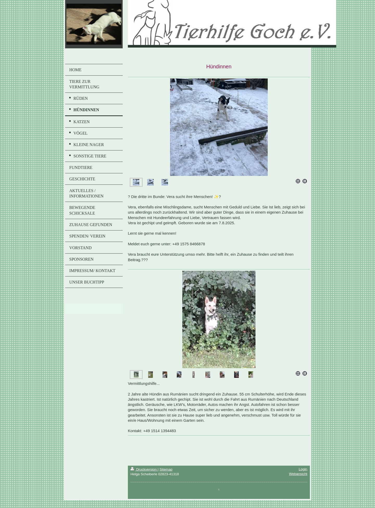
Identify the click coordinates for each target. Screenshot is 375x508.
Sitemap (165, 469)
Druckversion (144, 469)
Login (303, 469)
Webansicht (298, 474)
